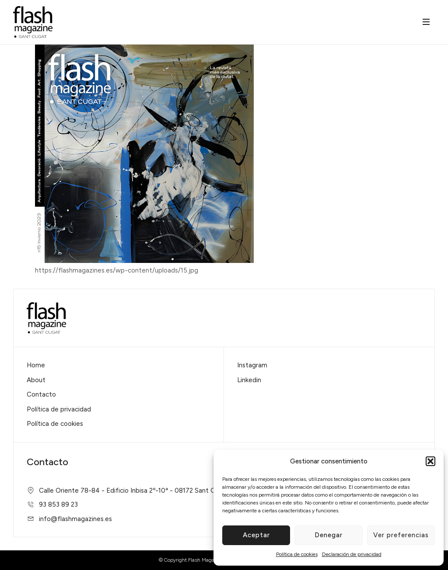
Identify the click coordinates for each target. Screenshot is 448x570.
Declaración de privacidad (352, 554)
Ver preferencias (401, 535)
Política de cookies (297, 554)
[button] (430, 461)
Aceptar (256, 535)
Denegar (329, 535)
